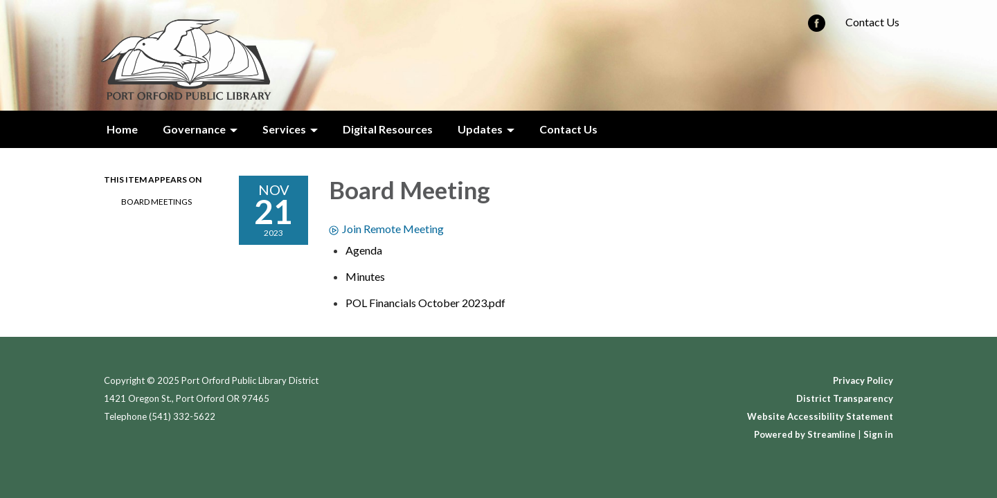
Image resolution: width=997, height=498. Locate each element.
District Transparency (844, 398)
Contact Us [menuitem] (568, 129)
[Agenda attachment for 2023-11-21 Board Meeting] (363, 250)
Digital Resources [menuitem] (388, 129)
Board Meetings (156, 201)
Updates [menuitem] (480, 129)
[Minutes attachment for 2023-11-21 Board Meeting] (365, 276)
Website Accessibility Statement (820, 416)
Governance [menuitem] (194, 129)
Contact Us (872, 21)
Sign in (878, 434)
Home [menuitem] (122, 129)
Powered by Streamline (805, 434)
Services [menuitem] (284, 129)
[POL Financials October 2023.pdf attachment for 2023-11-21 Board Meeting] (425, 302)
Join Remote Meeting (386, 228)
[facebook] (816, 27)
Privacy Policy (863, 380)
